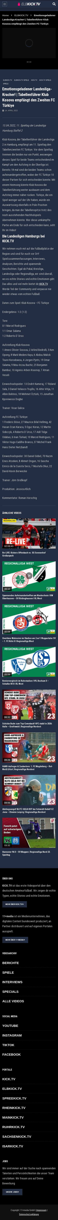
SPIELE (6, 84)
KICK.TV (34, 80)
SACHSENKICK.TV (16, 1136)
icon (29, 533)
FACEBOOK (11, 1054)
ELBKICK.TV (21, 15)
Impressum (41, 1210)
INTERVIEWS (12, 982)
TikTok (8, 1045)
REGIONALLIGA (9, 521)
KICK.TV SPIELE (45, 80)
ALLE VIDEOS (13, 1001)
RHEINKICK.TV (13, 1108)
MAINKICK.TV (13, 1117)
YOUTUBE (10, 1025)
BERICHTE (10, 963)
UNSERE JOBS (12, 1192)
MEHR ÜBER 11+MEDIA (15, 940)
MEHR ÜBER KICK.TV (14, 904)
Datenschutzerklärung (29, 1214)
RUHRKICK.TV (13, 1127)
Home (5, 15)
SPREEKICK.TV (14, 1098)
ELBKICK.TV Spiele (21, 80)
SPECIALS (10, 991)
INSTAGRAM (12, 1035)
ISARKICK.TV (12, 1146)
